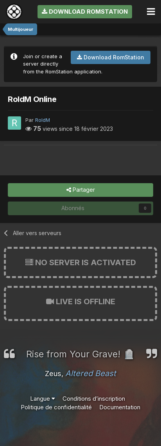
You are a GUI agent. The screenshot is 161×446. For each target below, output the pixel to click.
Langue (42, 398)
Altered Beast (90, 373)
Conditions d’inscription (94, 398)
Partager (80, 190)
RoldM (42, 120)
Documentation (119, 407)
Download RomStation (85, 11)
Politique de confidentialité (56, 407)
